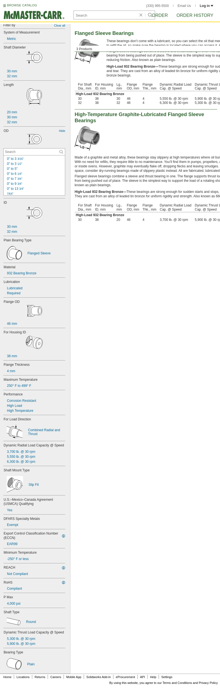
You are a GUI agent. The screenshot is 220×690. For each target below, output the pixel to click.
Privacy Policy (208, 682)
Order (160, 15)
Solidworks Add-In (98, 677)
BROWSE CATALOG (22, 5)
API (142, 677)
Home (7, 677)
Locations (23, 677)
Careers (55, 677)
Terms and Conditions (177, 682)
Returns (40, 677)
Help (153, 677)
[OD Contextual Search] (34, 151)
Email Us (184, 6)
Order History (194, 15)
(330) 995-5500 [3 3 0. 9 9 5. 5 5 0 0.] (157, 6)
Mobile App (73, 677)
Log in (206, 6)
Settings (166, 677)
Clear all (59, 25)
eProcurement (125, 677)
